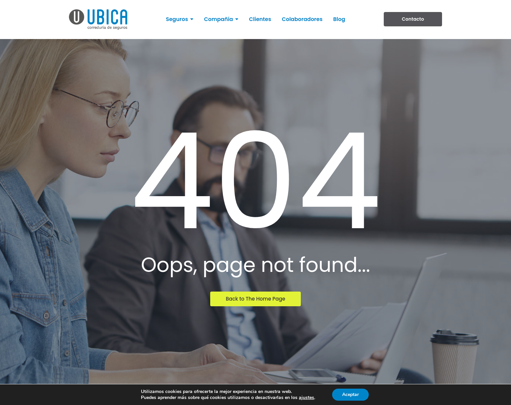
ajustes (306, 398)
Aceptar (350, 394)
